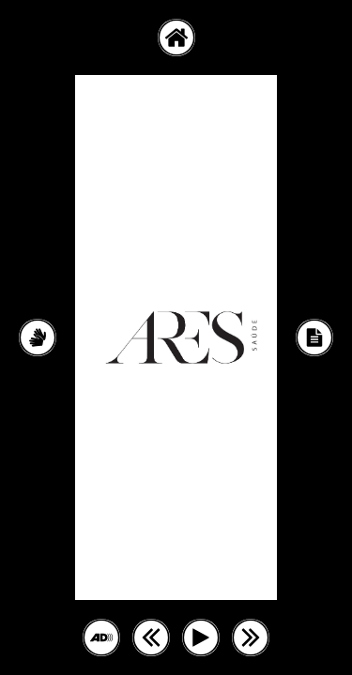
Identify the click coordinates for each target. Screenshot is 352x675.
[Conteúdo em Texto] (314, 337)
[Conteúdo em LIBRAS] (37, 337)
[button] (176, 37)
